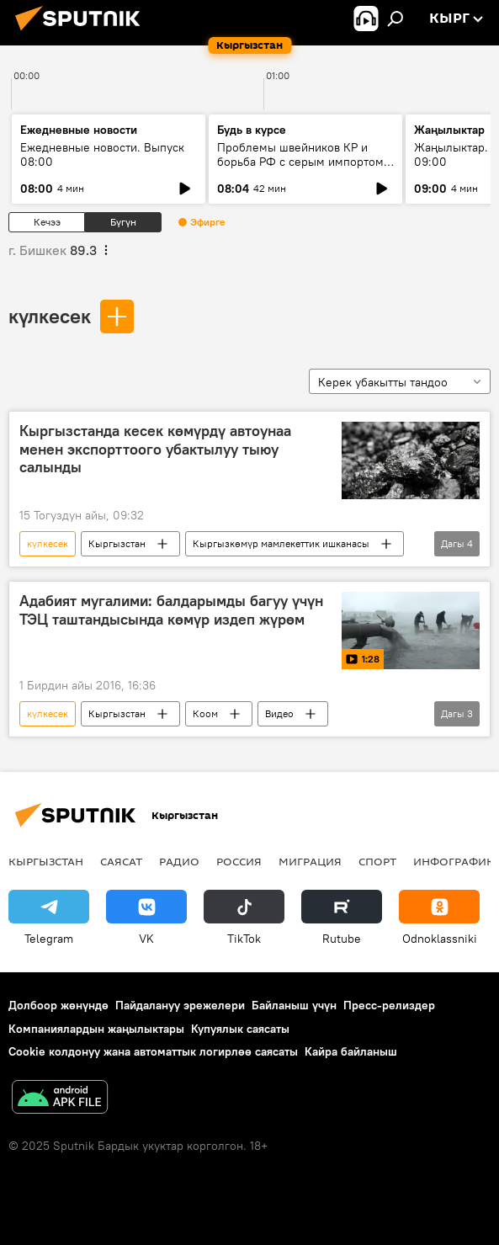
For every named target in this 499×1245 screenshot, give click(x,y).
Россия (239, 861)
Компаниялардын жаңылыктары (96, 1028)
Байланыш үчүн (294, 1005)
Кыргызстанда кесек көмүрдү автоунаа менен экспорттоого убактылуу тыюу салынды (155, 449)
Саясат (121, 861)
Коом (205, 713)
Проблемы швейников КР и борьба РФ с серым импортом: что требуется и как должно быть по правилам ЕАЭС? (302, 169)
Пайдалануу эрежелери (180, 1005)
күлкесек (49, 315)
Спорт (377, 861)
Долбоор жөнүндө (58, 1005)
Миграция (310, 861)
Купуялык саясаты (240, 1028)
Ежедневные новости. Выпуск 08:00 (102, 154)
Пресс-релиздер (389, 1005)
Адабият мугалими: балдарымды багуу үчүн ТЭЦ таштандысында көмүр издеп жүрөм (171, 610)
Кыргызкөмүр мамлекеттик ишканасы (281, 543)
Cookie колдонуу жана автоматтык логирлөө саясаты (153, 1051)
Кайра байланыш (351, 1051)
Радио (179, 861)
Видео (279, 713)
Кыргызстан (117, 543)
